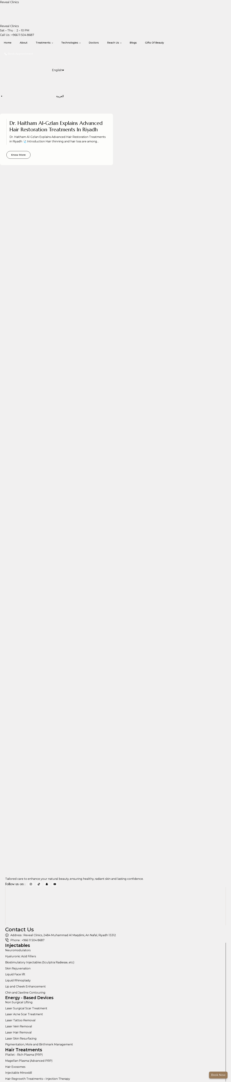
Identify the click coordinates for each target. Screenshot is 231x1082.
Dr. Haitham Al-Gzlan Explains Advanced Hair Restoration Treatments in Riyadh (56, 126)
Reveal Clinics (9, 2)
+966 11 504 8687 (22, 35)
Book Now (218, 1075)
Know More (19, 155)
